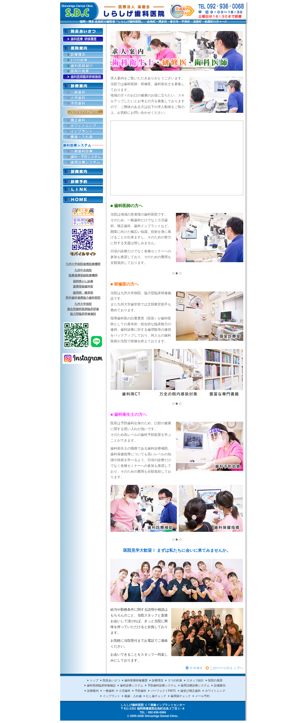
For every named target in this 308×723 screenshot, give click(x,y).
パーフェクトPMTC (163, 690)
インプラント (111, 696)
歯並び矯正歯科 (190, 690)
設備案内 (219, 685)
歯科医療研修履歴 (136, 680)
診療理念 (157, 680)
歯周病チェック (181, 696)
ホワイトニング (215, 690)
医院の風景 (215, 680)
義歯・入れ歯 (133, 696)
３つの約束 (175, 680)
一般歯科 (109, 690)
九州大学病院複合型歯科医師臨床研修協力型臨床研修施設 (83, 309)
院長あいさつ (111, 680)
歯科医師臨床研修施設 (101, 685)
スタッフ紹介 (195, 680)
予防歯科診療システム (162, 685)
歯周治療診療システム (195, 685)
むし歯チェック (156, 696)
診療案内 (93, 690)
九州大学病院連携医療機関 (83, 264)
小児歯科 (124, 690)
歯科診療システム (131, 685)
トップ (94, 680)
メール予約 (202, 696)
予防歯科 (140, 690)
